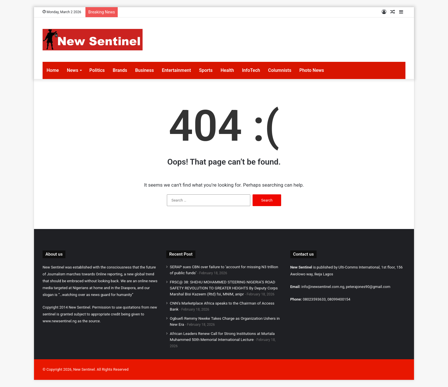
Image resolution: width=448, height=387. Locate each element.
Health (227, 70)
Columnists (279, 70)
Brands (120, 70)
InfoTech (251, 70)
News (72, 70)
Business (144, 70)
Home (53, 70)
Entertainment (176, 70)
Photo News (311, 70)
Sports (206, 70)
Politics (97, 70)
